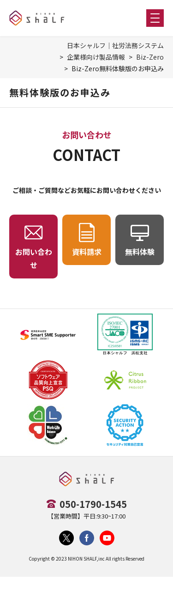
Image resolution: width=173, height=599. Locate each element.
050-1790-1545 (93, 504)
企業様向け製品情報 (96, 57)
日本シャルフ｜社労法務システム (115, 45)
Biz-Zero (150, 57)
